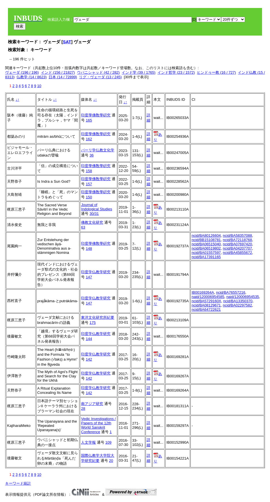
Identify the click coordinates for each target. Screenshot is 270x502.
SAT (67, 41)
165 (89, 120)
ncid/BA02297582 (237, 305)
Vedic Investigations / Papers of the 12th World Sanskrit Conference (98, 425)
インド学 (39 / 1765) (138, 72)
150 (89, 197)
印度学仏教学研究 (96, 272)
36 (92, 155)
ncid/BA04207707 (237, 248)
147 (89, 277)
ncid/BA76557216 (230, 292)
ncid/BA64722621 (206, 309)
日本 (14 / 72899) (63, 77)
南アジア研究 (92, 404)
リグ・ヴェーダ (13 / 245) (100, 77)
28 (83, 408)
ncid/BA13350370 (238, 301)
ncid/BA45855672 (237, 252)
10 (39, 86)
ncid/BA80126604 (206, 235)
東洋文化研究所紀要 (97, 317)
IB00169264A (203, 292)
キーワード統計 (18, 483)
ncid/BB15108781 (206, 240)
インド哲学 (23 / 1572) (176, 72)
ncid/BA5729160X (206, 301)
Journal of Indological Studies (96, 207)
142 (89, 359)
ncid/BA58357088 (237, 235)
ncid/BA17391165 (206, 257)
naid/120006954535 (242, 297)
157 (89, 184)
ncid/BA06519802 (206, 248)
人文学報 (88, 442)
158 (89, 171)
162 (89, 139)
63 (83, 227)
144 (89, 339)
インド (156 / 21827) (58, 72)
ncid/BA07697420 (237, 244)
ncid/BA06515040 (206, 244)
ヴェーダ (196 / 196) (22, 72)
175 (93, 322)
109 (108, 442)
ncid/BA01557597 (206, 252)
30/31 (94, 213)
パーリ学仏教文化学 (97, 150)
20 (111, 460)
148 (89, 248)
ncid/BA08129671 (206, 305)
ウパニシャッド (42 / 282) (98, 72)
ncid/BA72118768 (237, 240)
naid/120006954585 (208, 297)
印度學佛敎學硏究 (96, 115)
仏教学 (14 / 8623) (31, 77)
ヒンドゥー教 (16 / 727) (216, 72)
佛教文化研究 (92, 222)
